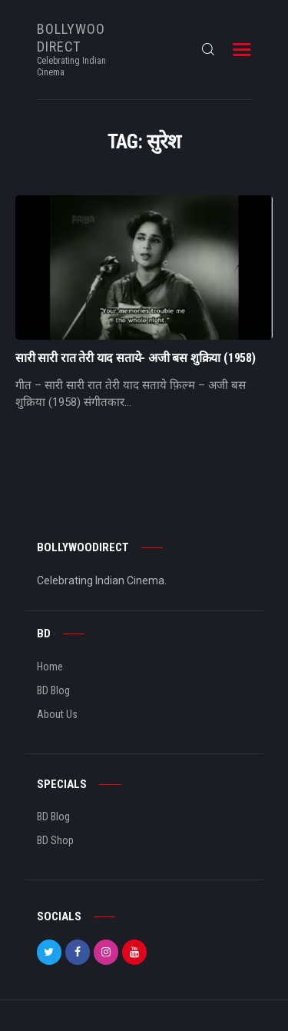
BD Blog (53, 690)
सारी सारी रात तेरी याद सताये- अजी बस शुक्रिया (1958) (135, 358)
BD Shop (55, 840)
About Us (57, 714)
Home (50, 666)
